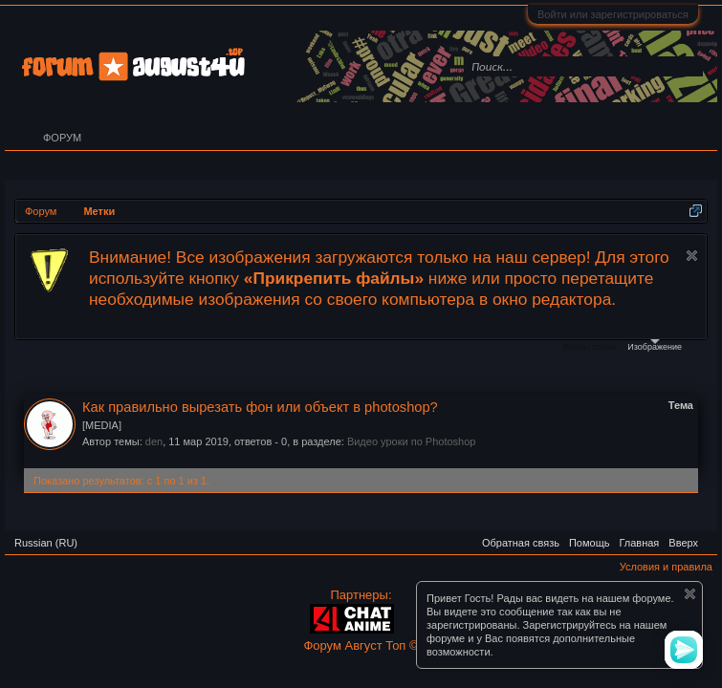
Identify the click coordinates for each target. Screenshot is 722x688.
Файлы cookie (589, 347)
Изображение (654, 345)
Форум (62, 137)
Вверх (683, 542)
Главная (639, 542)
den (154, 441)
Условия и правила (666, 566)
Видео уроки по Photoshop (411, 441)
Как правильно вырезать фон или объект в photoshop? (260, 407)
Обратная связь (520, 542)
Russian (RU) (45, 542)
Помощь (589, 542)
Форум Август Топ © (360, 645)
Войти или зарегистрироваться (613, 14)
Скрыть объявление (692, 255)
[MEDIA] (101, 425)
